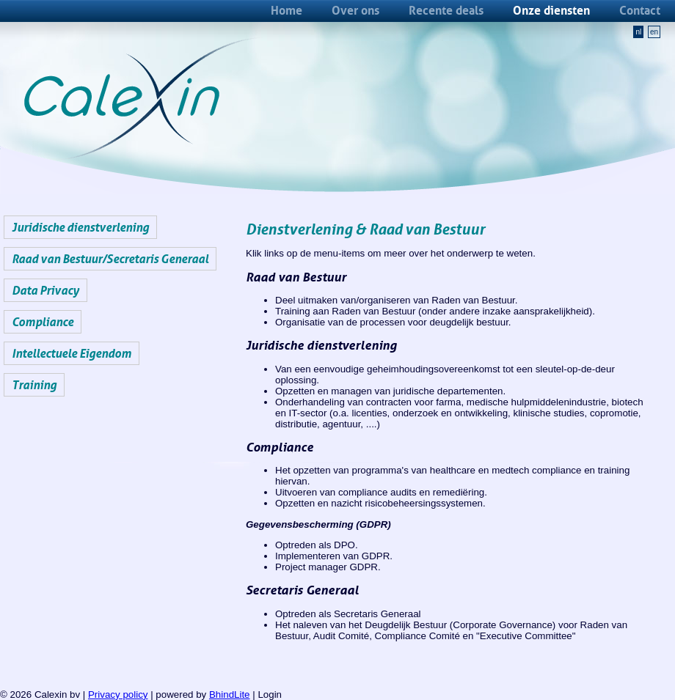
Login (270, 694)
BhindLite (229, 694)
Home (286, 10)
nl (638, 32)
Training (34, 384)
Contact (639, 10)
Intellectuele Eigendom (71, 353)
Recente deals (446, 10)
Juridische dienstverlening (80, 227)
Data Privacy (45, 290)
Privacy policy (117, 694)
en (654, 32)
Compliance (42, 321)
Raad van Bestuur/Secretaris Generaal (110, 258)
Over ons (355, 10)
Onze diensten (551, 10)
